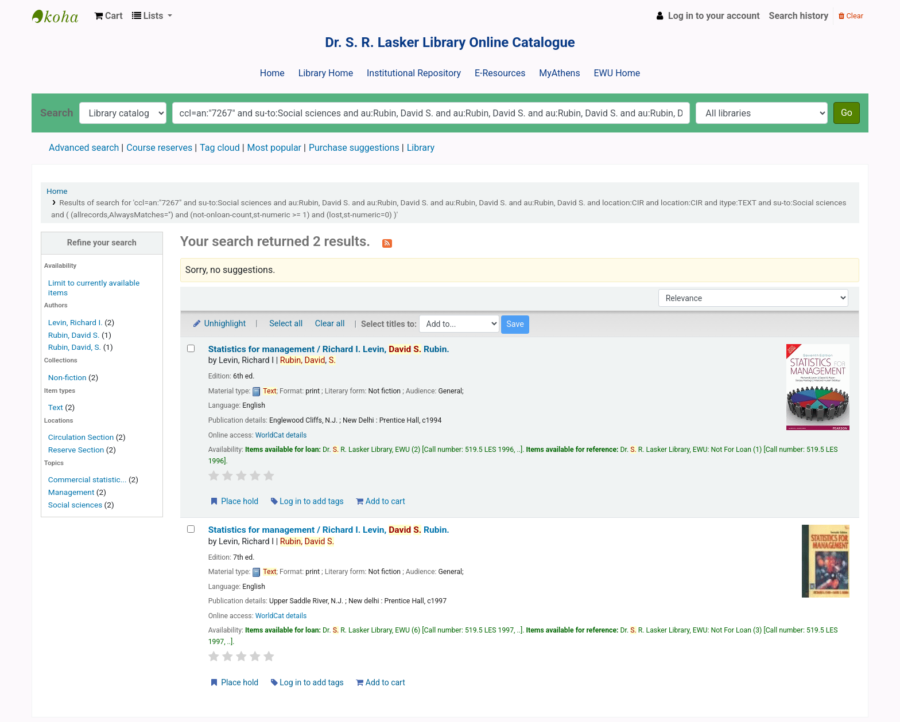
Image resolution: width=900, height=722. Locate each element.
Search (56, 113)
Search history (799, 15)
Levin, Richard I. (75, 322)
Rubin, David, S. (74, 347)
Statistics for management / (328, 349)
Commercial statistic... (87, 479)
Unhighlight (219, 324)
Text (56, 407)
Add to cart (380, 501)
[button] (108, 16)
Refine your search (102, 243)
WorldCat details (281, 435)
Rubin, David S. (74, 334)
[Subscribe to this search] (387, 242)
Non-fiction (67, 377)
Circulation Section (81, 437)
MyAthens (559, 73)
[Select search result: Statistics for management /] (191, 348)
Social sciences (75, 504)
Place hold (234, 501)
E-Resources (500, 73)
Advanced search (84, 147)
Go (846, 112)
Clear (851, 15)
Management (71, 492)
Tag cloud (220, 147)
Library (421, 147)
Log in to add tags (307, 501)
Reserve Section (76, 449)
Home (272, 73)
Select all (285, 324)
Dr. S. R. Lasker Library (61, 16)
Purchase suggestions (354, 147)
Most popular (274, 147)
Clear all (330, 324)
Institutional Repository (414, 73)
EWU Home (617, 73)
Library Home (325, 73)
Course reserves (159, 147)
